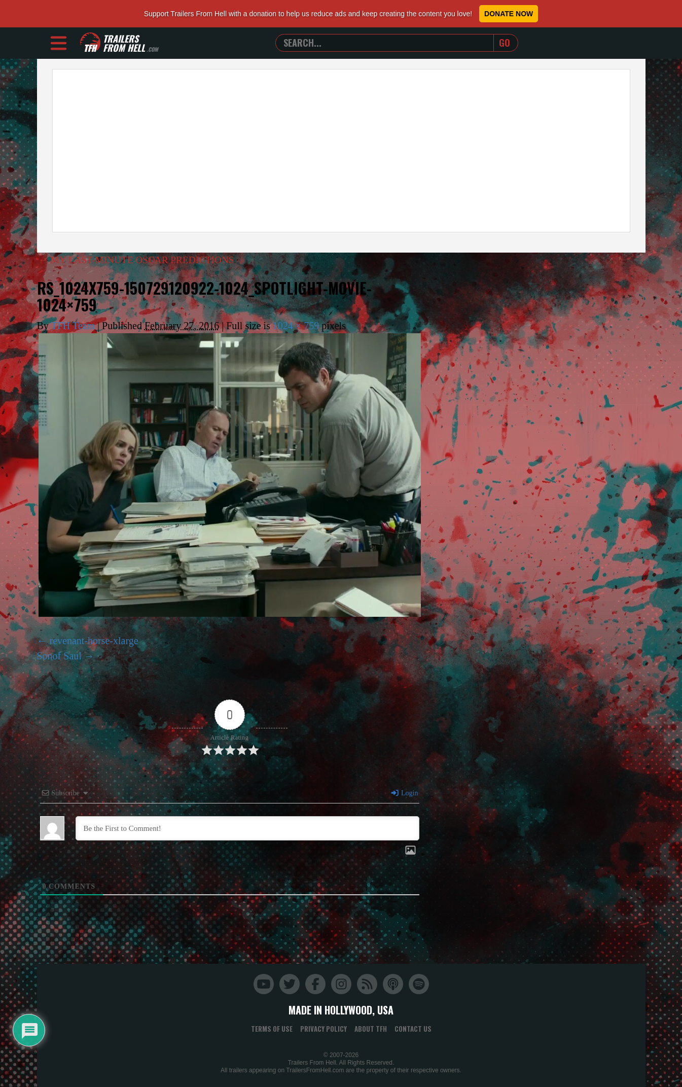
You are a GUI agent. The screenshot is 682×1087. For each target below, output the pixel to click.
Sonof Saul (59, 655)
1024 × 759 (296, 325)
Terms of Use (272, 1029)
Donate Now (508, 14)
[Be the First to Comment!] (247, 828)
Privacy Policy (323, 1029)
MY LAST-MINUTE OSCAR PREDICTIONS (140, 259)
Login (404, 793)
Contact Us (413, 1029)
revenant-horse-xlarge (94, 640)
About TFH (370, 1029)
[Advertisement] (341, 151)
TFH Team (73, 325)
